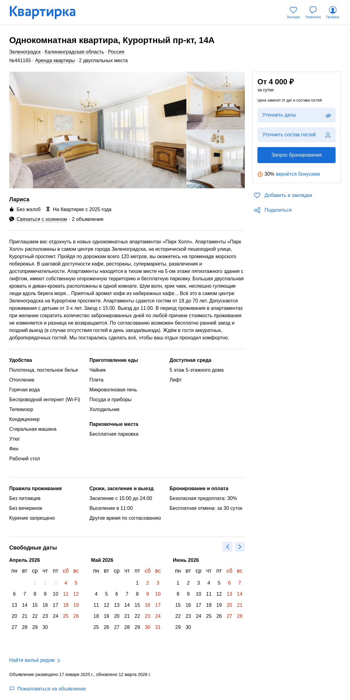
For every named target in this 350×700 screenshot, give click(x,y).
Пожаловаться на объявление (47, 688)
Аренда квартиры (55, 60)
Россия (116, 51)
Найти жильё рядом (31, 660)
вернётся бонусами (298, 174)
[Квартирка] (47, 12)
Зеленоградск (25, 51)
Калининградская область (74, 51)
